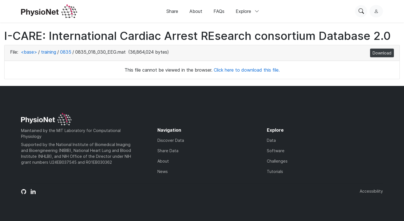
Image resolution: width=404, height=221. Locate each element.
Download (382, 53)
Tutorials (275, 171)
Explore (247, 11)
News (162, 171)
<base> (29, 52)
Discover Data (170, 140)
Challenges (277, 161)
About (195, 11)
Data (271, 140)
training (48, 52)
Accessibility (371, 191)
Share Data (167, 150)
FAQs (219, 11)
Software (275, 150)
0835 (65, 52)
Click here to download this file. (247, 70)
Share (172, 11)
